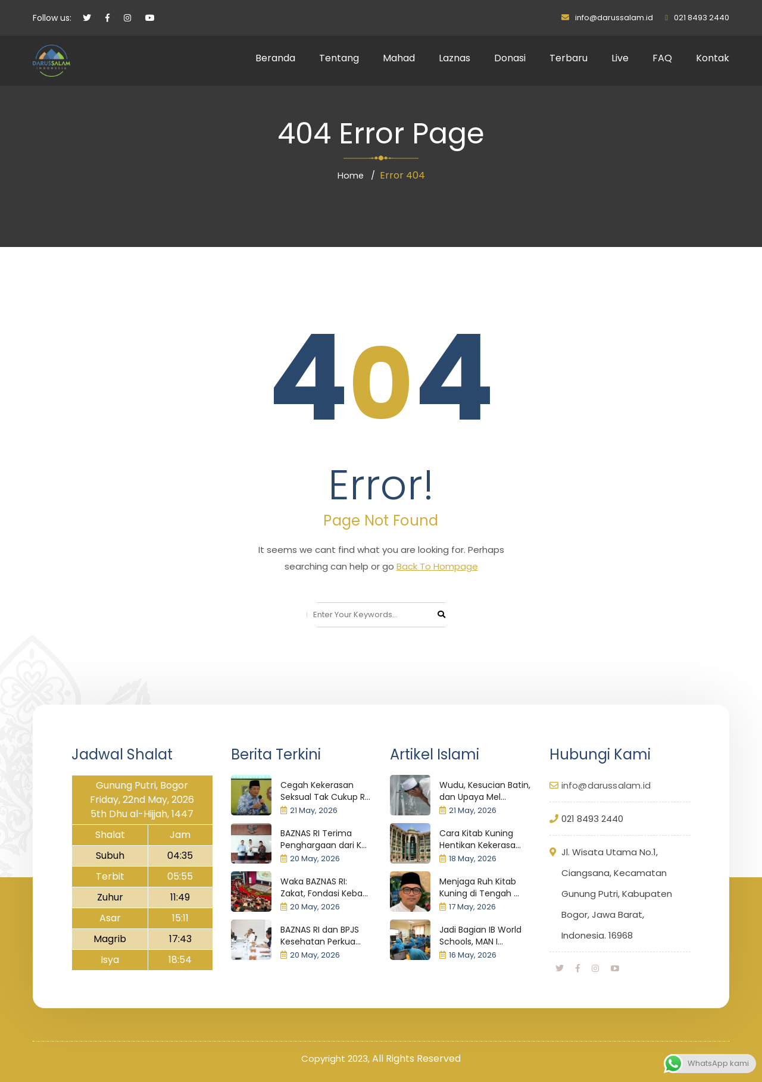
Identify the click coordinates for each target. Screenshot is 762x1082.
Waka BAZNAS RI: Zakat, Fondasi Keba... (324, 887)
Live (620, 58)
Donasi (510, 58)
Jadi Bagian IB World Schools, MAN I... (480, 935)
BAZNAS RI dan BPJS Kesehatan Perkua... (320, 935)
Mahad (399, 58)
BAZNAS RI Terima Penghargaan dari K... (323, 839)
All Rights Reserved (416, 1058)
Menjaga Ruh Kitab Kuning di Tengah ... (479, 887)
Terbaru (568, 58)
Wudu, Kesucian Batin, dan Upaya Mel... (484, 791)
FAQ (662, 58)
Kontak (712, 58)
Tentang (339, 58)
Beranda (275, 58)
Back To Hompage (437, 566)
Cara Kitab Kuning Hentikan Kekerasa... (480, 839)
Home (350, 175)
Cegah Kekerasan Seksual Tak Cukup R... (325, 791)
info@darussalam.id (614, 17)
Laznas (454, 58)
